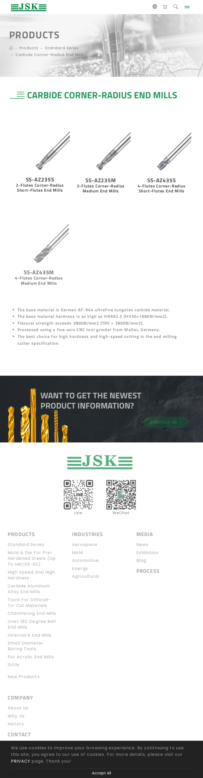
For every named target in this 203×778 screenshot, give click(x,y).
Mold (73, 553)
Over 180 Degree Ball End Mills (27, 624)
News (138, 545)
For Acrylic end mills (26, 657)
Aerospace (80, 545)
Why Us (11, 716)
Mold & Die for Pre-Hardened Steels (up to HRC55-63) (27, 558)
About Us (13, 708)
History (11, 724)
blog (137, 560)
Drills (9, 665)
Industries (83, 534)
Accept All (101, 773)
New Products (19, 677)
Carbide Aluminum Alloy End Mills (24, 589)
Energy (76, 569)
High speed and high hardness (27, 575)
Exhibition (143, 553)
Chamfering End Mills (27, 613)
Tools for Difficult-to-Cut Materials (25, 603)
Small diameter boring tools (21, 646)
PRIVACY (20, 761)
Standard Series (61, 48)
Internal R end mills (25, 635)
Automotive (81, 560)
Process (143, 571)
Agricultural (81, 576)
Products (27, 48)
